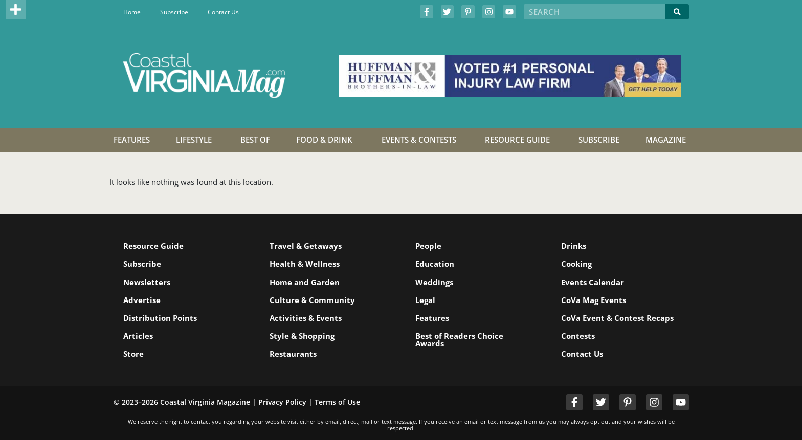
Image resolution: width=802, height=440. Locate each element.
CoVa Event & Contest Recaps (617, 318)
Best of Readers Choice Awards (459, 340)
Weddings (434, 282)
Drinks (573, 246)
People (428, 246)
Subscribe (174, 12)
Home (132, 12)
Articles (138, 336)
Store (134, 354)
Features (432, 318)
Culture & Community (312, 300)
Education (434, 264)
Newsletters (147, 282)
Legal (425, 300)
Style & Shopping (302, 336)
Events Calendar (592, 282)
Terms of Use (337, 402)
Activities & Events (306, 318)
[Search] (677, 11)
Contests (578, 336)
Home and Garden (305, 282)
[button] (16, 9)
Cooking (576, 264)
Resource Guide (154, 246)
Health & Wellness (305, 264)
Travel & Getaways (306, 246)
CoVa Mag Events (593, 300)
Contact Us (223, 12)
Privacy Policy (282, 402)
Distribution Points (160, 318)
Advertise (142, 300)
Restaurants (293, 354)
